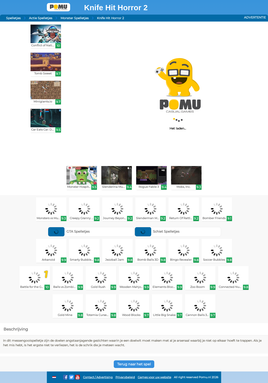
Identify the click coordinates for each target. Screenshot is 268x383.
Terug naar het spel (134, 364)
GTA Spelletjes (69, 231)
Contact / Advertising (98, 377)
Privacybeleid (125, 377)
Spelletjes (13, 18)
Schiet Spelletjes (157, 231)
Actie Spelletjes (40, 18)
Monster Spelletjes (75, 18)
